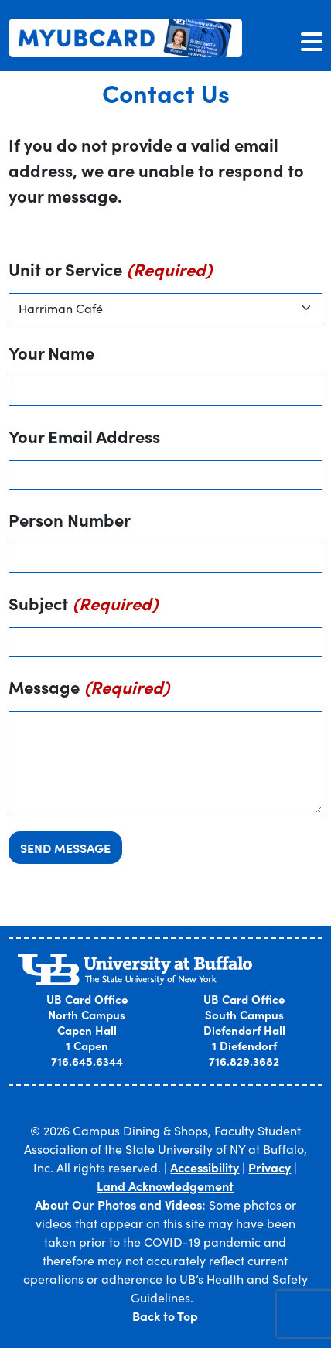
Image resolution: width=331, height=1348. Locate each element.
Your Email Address (84, 436)
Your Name (51, 352)
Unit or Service (65, 269)
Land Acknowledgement (165, 1185)
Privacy (269, 1167)
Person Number (70, 519)
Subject (38, 603)
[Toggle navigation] (311, 41)
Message (44, 686)
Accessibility (204, 1167)
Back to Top (165, 1315)
